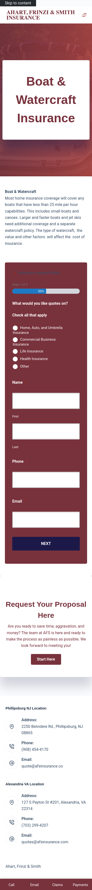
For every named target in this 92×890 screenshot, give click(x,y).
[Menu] (84, 15)
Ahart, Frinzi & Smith (23, 866)
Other (24, 366)
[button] (46, 659)
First (15, 416)
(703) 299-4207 (35, 825)
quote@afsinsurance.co (42, 766)
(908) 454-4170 (35, 749)
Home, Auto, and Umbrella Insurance (38, 330)
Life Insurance (31, 351)
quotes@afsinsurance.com (45, 842)
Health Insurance (34, 359)
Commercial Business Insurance (34, 342)
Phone (20, 461)
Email (19, 501)
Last (15, 447)
